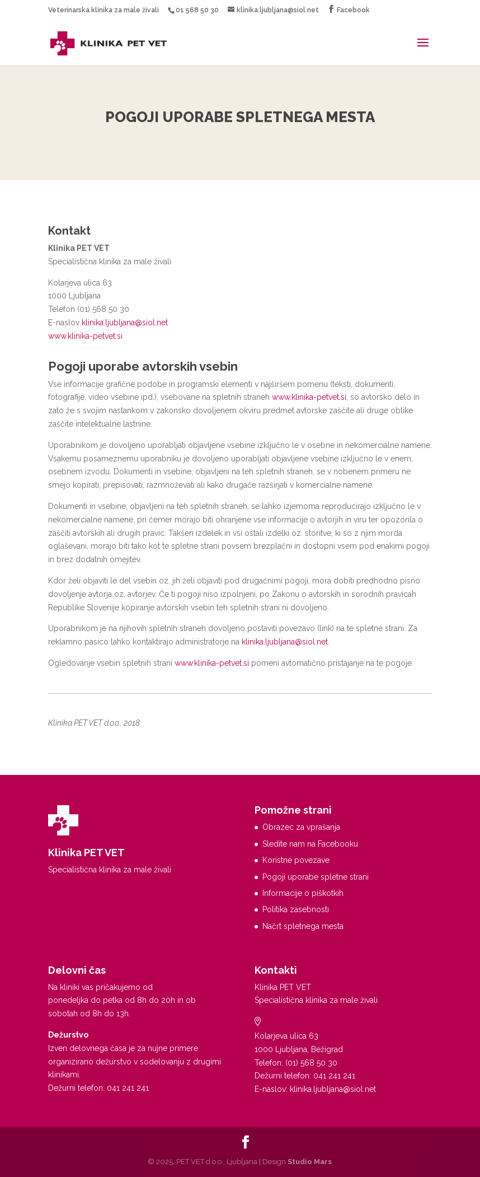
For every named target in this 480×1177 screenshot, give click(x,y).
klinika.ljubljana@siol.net (125, 322)
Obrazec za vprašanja (301, 827)
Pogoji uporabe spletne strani (315, 876)
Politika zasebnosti (295, 909)
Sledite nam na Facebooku (310, 843)
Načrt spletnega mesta (302, 926)
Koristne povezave (296, 860)
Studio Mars (310, 1161)
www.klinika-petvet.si (85, 335)
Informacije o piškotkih (302, 893)
